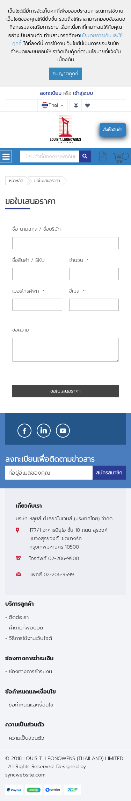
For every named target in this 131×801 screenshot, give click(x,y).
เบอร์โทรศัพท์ (26, 291)
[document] (65, 43)
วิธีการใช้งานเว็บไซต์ (30, 638)
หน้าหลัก (16, 180)
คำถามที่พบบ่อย (26, 628)
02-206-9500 (63, 558)
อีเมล (75, 291)
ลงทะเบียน (50, 93)
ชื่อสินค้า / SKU (28, 260)
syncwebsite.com (25, 775)
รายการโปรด (88, 105)
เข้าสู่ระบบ (83, 93)
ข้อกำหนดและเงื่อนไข (31, 705)
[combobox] (49, 156)
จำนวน (77, 260)
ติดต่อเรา (19, 617)
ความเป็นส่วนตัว (26, 738)
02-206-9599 (59, 574)
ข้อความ (20, 330)
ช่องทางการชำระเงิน (30, 671)
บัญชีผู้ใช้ (75, 105)
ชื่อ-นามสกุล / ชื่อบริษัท (36, 229)
